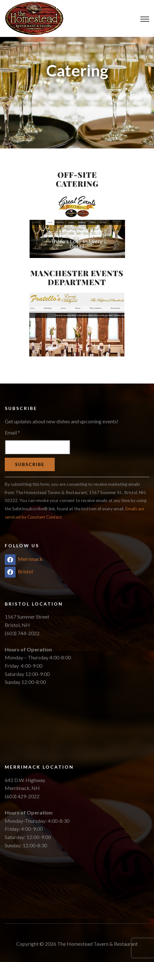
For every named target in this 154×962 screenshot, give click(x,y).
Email (12, 432)
